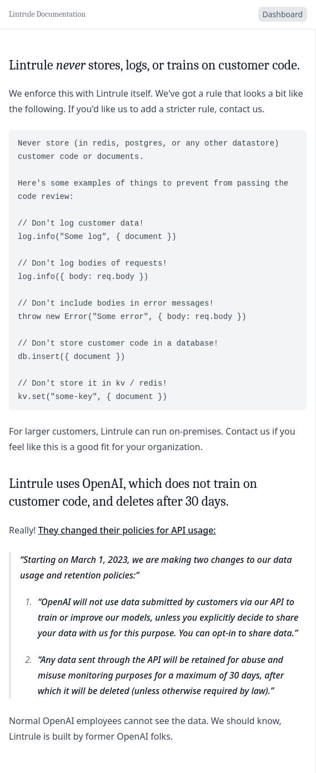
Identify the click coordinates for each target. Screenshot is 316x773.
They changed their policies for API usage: (127, 530)
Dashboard (283, 14)
